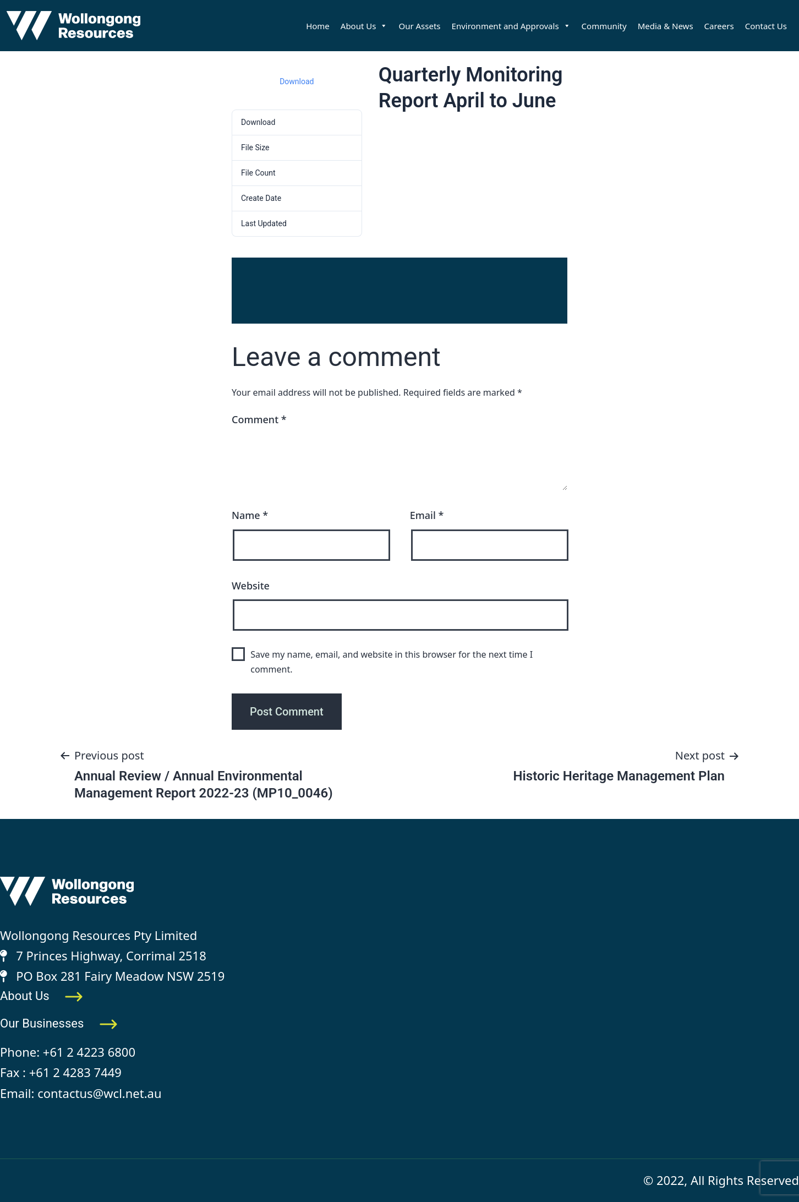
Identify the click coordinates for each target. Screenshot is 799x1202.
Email (427, 515)
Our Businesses (59, 1023)
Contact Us (766, 25)
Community (604, 25)
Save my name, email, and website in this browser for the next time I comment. (391, 661)
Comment (259, 419)
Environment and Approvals (511, 25)
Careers (719, 25)
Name (250, 515)
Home (318, 25)
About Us (364, 25)
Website (251, 585)
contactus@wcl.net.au (99, 1093)
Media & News (665, 25)
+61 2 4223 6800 (89, 1051)
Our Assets (419, 25)
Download (297, 81)
